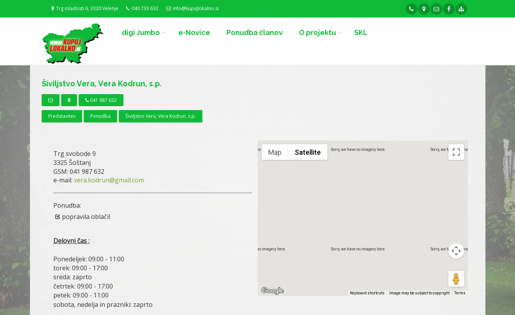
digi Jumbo (141, 32)
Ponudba (100, 116)
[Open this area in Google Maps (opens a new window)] (272, 291)
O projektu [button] (317, 32)
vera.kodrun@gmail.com (109, 180)
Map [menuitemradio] (274, 152)
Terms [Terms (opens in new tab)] (460, 293)
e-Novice (194, 32)
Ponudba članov (255, 32)
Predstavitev (62, 116)
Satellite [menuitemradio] (308, 152)
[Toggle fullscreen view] (456, 152)
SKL (360, 32)
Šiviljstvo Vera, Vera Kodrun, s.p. (160, 116)
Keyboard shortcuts (367, 293)
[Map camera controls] (456, 251)
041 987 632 (101, 100)
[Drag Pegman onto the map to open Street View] (456, 279)
